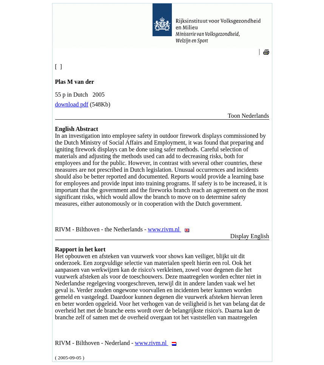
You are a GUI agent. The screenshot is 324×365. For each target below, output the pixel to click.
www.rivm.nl (170, 229)
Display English (249, 236)
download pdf (71, 104)
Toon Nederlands (248, 115)
